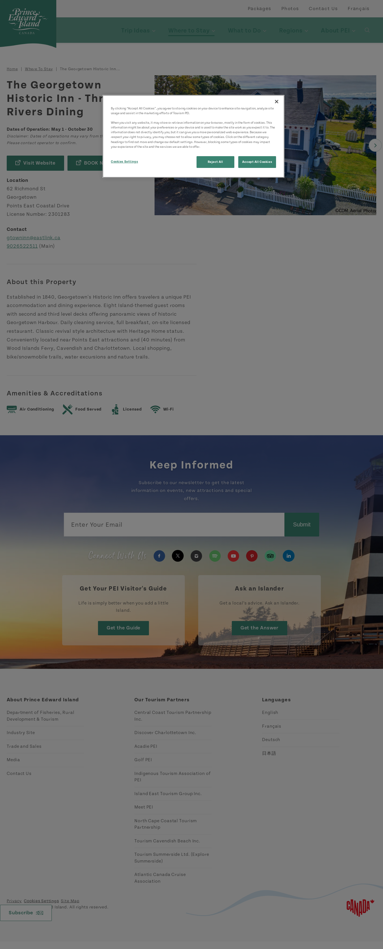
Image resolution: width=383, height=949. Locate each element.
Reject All (215, 162)
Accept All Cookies (257, 162)
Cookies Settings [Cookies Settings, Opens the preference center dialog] (124, 161)
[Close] (276, 101)
